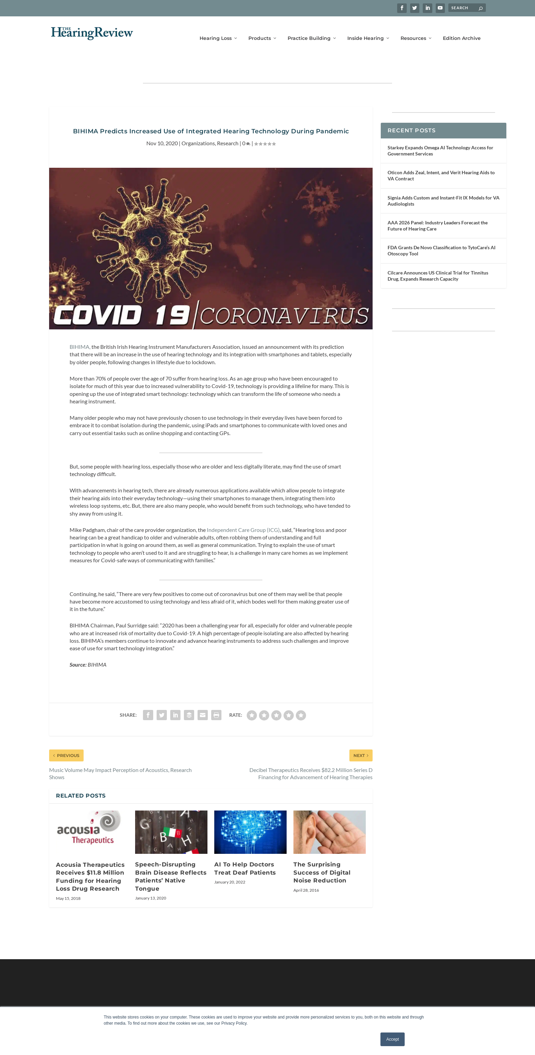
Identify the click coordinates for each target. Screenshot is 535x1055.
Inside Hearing (365, 30)
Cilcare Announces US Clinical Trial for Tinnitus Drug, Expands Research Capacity (438, 256)
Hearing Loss (216, 30)
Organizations (198, 123)
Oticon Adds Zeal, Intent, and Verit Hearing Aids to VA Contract (441, 156)
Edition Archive (462, 30)
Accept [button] (392, 1039)
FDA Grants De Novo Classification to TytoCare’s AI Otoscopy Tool (441, 231)
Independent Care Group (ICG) (243, 510)
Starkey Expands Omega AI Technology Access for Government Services (440, 131)
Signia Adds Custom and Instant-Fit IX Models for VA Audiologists (444, 181)
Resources (413, 30)
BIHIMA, (80, 327)
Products (259, 30)
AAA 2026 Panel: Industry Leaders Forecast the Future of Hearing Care (438, 206)
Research (227, 123)
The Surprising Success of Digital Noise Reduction (321, 853)
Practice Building (309, 30)
